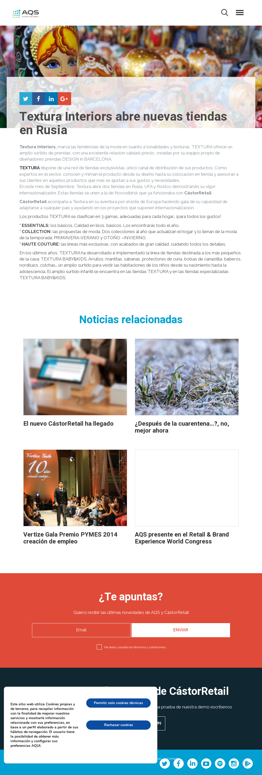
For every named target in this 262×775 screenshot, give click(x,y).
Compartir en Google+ (64, 98)
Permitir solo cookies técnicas (117, 703)
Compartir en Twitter (25, 98)
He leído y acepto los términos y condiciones (135, 647)
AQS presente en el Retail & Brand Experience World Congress (182, 538)
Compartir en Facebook (38, 98)
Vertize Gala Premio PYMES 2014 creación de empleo (70, 538)
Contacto (173, 758)
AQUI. (38, 748)
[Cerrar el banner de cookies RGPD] (153, 696)
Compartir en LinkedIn (51, 98)
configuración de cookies (117, 747)
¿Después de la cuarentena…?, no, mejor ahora (182, 427)
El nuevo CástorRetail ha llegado (68, 423)
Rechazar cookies (117, 725)
